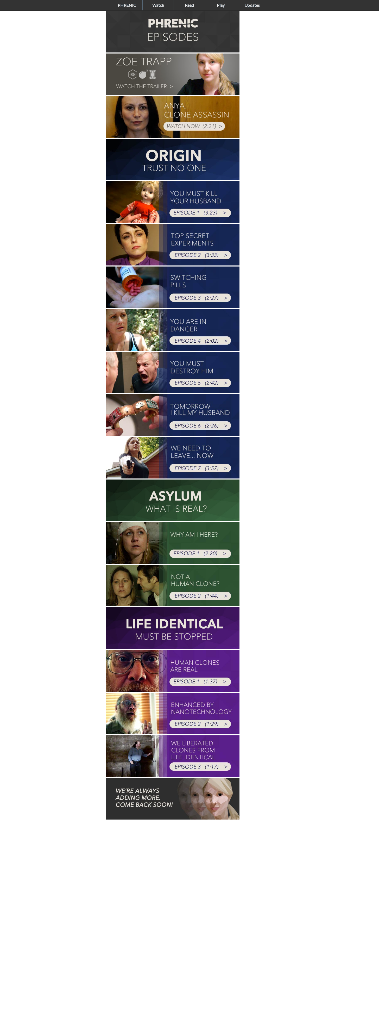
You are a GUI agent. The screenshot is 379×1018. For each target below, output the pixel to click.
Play (221, 5)
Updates (252, 5)
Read (189, 5)
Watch (158, 5)
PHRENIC (127, 5)
